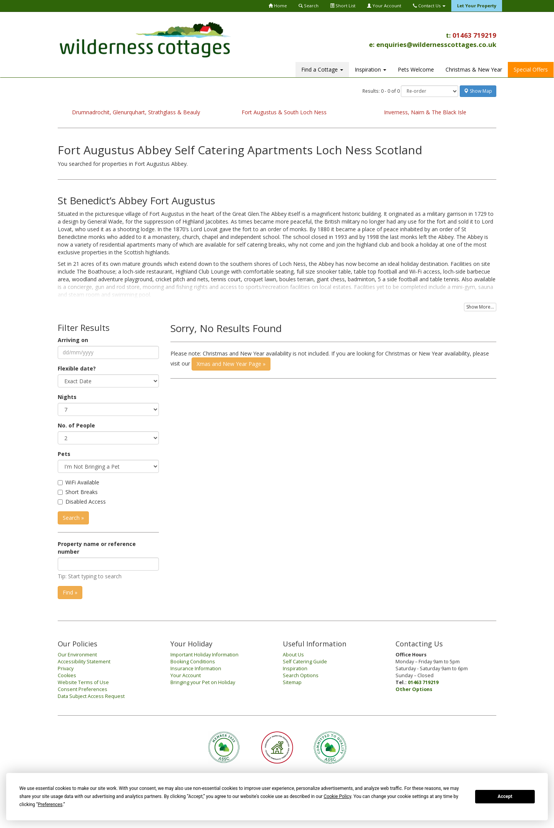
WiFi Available (82, 482)
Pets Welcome (358, 69)
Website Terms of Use (83, 682)
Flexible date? (77, 368)
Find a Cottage (265, 69)
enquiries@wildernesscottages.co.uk (436, 44)
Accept (505, 796)
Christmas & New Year (416, 69)
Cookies (67, 675)
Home (278, 5)
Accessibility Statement (84, 661)
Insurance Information (195, 668)
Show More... (480, 307)
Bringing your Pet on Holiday (202, 682)
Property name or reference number (97, 547)
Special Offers (473, 69)
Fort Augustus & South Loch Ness (284, 112)
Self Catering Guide (305, 661)
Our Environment (77, 654)
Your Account (384, 5)
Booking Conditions (192, 661)
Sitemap (292, 682)
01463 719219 (474, 35)
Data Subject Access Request (91, 696)
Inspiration (313, 69)
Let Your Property (476, 5)
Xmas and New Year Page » (231, 363)
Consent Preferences (82, 689)
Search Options (301, 675)
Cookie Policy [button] (337, 796)
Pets (64, 453)
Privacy (65, 668)
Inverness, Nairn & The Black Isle (425, 112)
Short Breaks (81, 492)
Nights (67, 397)
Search (309, 5)
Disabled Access (85, 501)
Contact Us (429, 5)
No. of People (76, 425)
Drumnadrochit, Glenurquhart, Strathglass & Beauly (136, 112)
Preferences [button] (50, 804)
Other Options (413, 689)
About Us (293, 654)
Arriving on (73, 340)
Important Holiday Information (204, 654)
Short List (342, 5)
